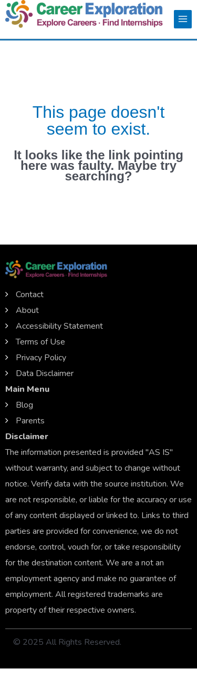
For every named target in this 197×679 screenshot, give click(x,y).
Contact (30, 294)
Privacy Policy (41, 357)
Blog (24, 405)
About (27, 310)
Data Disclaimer (45, 373)
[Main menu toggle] (183, 19)
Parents (30, 421)
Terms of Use (40, 342)
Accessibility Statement (59, 326)
